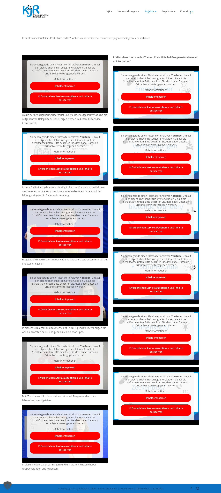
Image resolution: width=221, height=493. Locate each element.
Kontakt (184, 11)
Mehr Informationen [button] (65, 79)
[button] (7, 485)
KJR (108, 11)
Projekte (149, 11)
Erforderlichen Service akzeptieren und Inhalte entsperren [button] (65, 98)
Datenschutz (143, 488)
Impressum (126, 488)
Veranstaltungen (127, 11)
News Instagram (107, 488)
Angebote (167, 11)
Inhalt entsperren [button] (65, 86)
